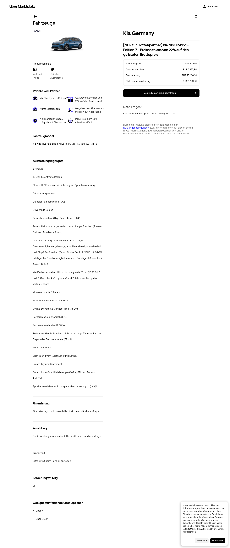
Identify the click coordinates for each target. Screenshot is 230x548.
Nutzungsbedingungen (136, 127)
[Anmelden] (210, 6)
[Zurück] (35, 16)
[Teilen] (195, 16)
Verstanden (218, 540)
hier (184, 532)
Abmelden (202, 540)
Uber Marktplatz (22, 6)
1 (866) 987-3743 (166, 113)
